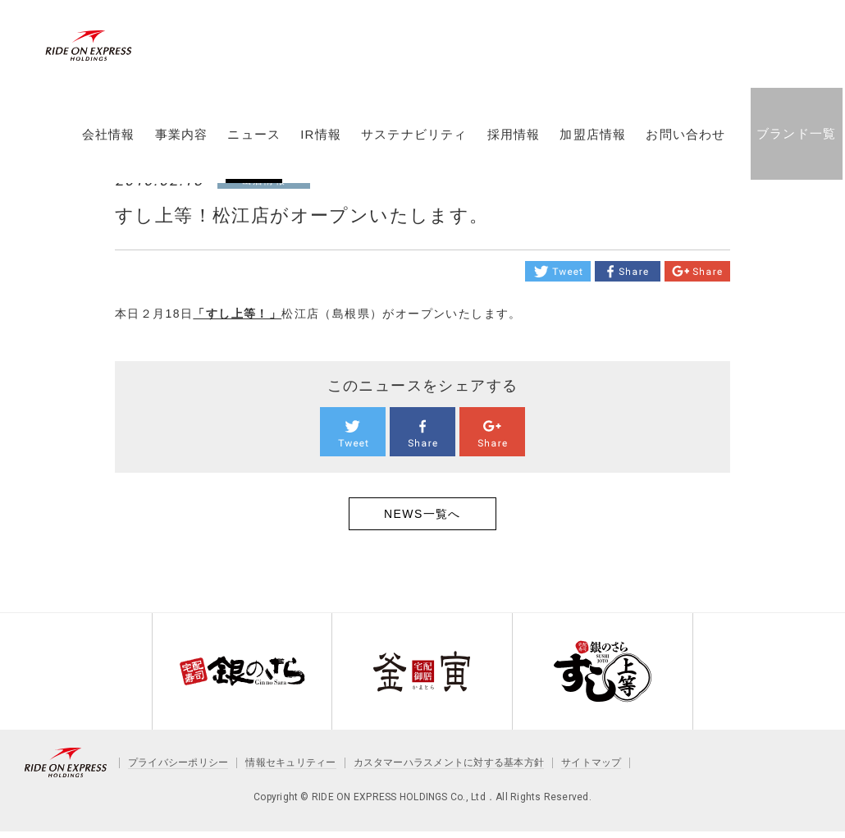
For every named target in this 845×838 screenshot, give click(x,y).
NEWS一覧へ (422, 513)
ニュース (254, 142)
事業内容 (181, 142)
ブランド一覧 (795, 141)
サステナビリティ (413, 142)
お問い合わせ (685, 142)
